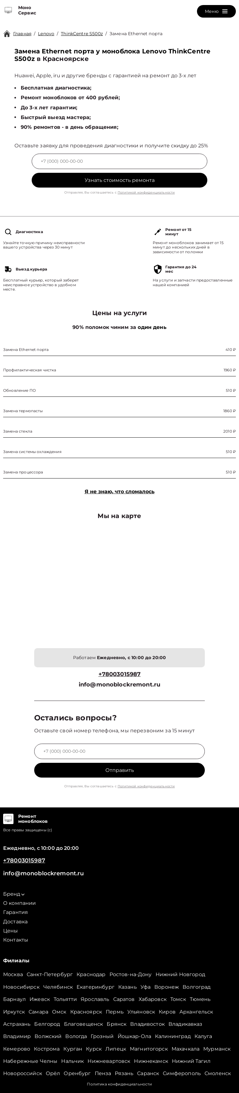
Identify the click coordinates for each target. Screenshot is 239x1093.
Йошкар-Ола (134, 1036)
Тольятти (65, 999)
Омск (59, 1012)
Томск (178, 999)
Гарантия (15, 912)
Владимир (17, 1036)
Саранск (148, 1073)
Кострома (47, 1049)
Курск (94, 1049)
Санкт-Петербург (50, 974)
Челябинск (58, 987)
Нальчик (72, 1061)
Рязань (124, 1073)
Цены (10, 931)
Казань (127, 987)
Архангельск (196, 1012)
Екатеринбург (95, 987)
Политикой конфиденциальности (146, 192)
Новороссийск (22, 1073)
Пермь (115, 1012)
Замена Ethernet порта (135, 33)
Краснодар (91, 974)
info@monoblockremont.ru (119, 684)
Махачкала (185, 1049)
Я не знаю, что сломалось (120, 492)
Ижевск (39, 999)
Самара (38, 1012)
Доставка (15, 922)
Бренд (13, 894)
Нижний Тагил (191, 1061)
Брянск (116, 1024)
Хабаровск (153, 999)
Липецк (115, 1049)
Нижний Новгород (180, 974)
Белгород (47, 1024)
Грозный (102, 1036)
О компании (19, 903)
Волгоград (196, 987)
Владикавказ (185, 1024)
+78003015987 (119, 674)
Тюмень (200, 999)
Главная (22, 33)
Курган (72, 1049)
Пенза (103, 1073)
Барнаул (14, 999)
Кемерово (16, 1049)
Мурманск (217, 1049)
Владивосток (147, 1024)
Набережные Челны (30, 1061)
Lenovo (46, 33)
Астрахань (16, 1024)
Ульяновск (141, 1012)
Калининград (173, 1036)
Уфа (146, 987)
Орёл (53, 1073)
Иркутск (14, 1012)
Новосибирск (21, 987)
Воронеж (166, 987)
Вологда (76, 1036)
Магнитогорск (149, 1049)
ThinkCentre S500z (82, 33)
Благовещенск (83, 1024)
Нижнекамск (151, 1061)
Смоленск (217, 1073)
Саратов (124, 999)
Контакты (15, 940)
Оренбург (77, 1073)
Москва (13, 974)
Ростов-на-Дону (130, 974)
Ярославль (95, 999)
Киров (167, 1012)
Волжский (48, 1036)
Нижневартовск (109, 1061)
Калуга (203, 1036)
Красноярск (86, 1012)
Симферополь (182, 1073)
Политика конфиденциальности (119, 1084)
